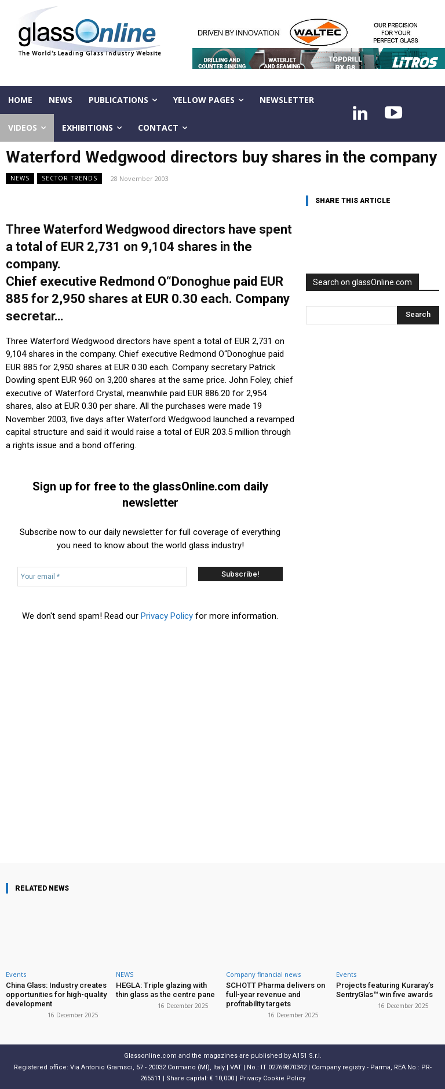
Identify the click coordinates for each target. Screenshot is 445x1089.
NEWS (20, 178)
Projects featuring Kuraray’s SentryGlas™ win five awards (384, 990)
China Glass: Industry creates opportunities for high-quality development (56, 994)
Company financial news (263, 974)
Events (16, 974)
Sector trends (69, 178)
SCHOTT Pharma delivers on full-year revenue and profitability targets (275, 994)
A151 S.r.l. (307, 1055)
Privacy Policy (167, 616)
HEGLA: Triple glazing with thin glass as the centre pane (165, 990)
